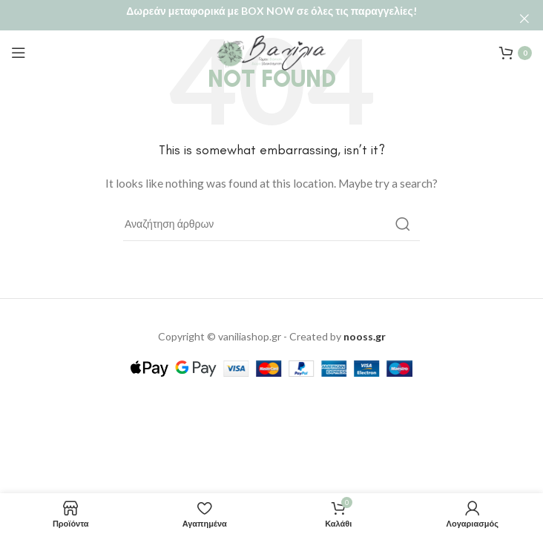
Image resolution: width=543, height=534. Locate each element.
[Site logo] (271, 44)
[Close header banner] (524, 18)
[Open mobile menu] (18, 45)
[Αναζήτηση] (271, 217)
